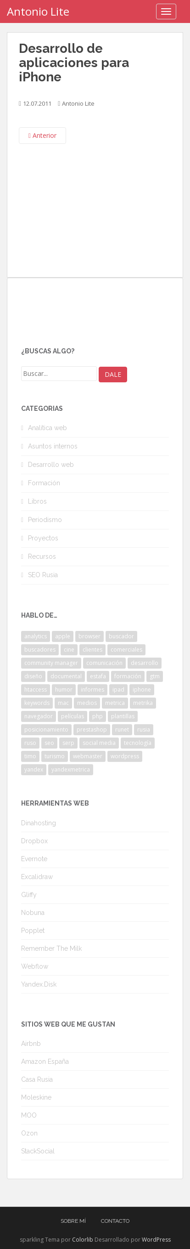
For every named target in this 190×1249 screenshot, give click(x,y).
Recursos (42, 556)
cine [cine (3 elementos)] (69, 649)
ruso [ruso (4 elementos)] (30, 743)
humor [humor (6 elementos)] (64, 689)
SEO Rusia (43, 575)
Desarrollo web (51, 464)
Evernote (34, 859)
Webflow (34, 966)
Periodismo (45, 519)
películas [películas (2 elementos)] (72, 716)
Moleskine (36, 1097)
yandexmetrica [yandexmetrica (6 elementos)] (70, 769)
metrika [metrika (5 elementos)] (143, 703)
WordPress (156, 1239)
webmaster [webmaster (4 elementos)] (87, 756)
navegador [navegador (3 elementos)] (38, 716)
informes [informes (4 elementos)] (92, 689)
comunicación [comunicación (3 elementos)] (104, 663)
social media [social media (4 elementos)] (99, 743)
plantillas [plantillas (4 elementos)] (122, 716)
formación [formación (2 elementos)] (127, 676)
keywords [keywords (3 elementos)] (37, 703)
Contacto (115, 1221)
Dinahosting (38, 823)
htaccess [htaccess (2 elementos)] (35, 689)
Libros (37, 501)
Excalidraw (37, 876)
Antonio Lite (38, 11)
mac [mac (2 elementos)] (63, 703)
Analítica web (47, 427)
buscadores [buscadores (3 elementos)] (40, 649)
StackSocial (38, 1151)
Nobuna (33, 912)
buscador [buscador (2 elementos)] (121, 636)
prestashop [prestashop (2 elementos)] (92, 729)
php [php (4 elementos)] (97, 716)
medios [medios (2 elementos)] (87, 703)
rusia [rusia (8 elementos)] (143, 729)
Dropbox (34, 841)
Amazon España (45, 1061)
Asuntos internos (53, 446)
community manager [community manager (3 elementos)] (51, 663)
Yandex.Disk (38, 984)
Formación (44, 483)
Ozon (29, 1133)
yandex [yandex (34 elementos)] (33, 769)
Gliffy (29, 894)
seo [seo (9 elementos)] (49, 743)
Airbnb (31, 1043)
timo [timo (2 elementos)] (30, 756)
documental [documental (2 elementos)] (66, 676)
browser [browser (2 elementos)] (89, 636)
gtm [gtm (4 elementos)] (155, 676)
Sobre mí (73, 1221)
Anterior (42, 135)
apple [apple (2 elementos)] (62, 636)
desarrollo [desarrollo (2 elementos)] (144, 663)
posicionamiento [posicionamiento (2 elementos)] (46, 729)
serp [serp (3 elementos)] (68, 743)
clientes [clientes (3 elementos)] (92, 649)
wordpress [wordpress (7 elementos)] (125, 756)
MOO (29, 1115)
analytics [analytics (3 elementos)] (35, 636)
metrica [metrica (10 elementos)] (115, 703)
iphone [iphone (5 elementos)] (142, 689)
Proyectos (43, 538)
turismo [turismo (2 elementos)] (55, 756)
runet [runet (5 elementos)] (122, 729)
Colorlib (82, 1239)
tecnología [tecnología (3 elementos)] (137, 743)
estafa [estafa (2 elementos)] (98, 676)
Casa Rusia (37, 1079)
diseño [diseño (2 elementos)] (33, 676)
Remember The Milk (51, 948)
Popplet (33, 930)
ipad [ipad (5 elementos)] (118, 689)
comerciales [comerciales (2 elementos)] (126, 649)
